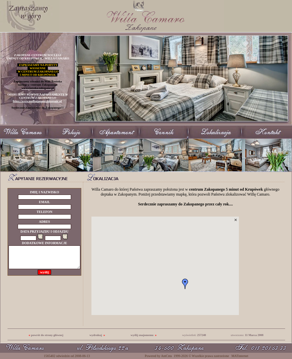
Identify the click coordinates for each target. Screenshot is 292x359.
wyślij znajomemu (141, 335)
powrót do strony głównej (47, 335)
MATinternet (239, 356)
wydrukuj (95, 335)
